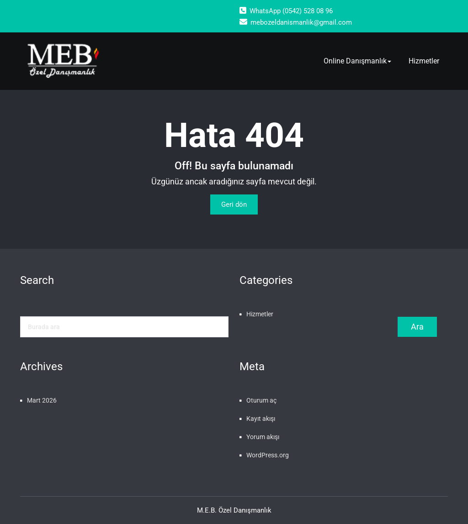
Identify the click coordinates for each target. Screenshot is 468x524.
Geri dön (234, 204)
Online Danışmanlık (357, 61)
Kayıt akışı (260, 418)
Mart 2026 (42, 400)
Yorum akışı (262, 436)
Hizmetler (424, 61)
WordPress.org (267, 455)
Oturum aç (261, 400)
